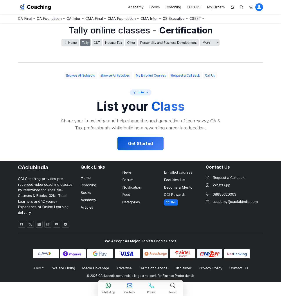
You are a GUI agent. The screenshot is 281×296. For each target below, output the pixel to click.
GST (97, 45)
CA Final (28, 20)
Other (131, 45)
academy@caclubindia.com (235, 204)
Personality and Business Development (168, 45)
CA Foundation (58, 20)
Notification (131, 189)
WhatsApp (218, 187)
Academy (136, 8)
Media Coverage (96, 270)
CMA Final (114, 20)
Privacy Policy (209, 270)
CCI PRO (194, 8)
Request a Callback (225, 180)
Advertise (124, 270)
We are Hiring (65, 270)
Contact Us (236, 270)
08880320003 (224, 196)
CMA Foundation (147, 20)
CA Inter (88, 20)
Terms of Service (153, 270)
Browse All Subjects (80, 77)
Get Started (140, 146)
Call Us (210, 77)
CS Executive (211, 20)
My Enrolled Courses (151, 77)
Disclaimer (182, 270)
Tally (85, 45)
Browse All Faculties (115, 77)
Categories (131, 204)
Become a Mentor (179, 189)
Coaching (39, 8)
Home (70, 45)
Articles (87, 209)
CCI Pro (171, 204)
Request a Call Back (185, 77)
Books (154, 8)
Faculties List (174, 182)
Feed (126, 197)
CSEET (238, 20)
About (40, 270)
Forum (127, 182)
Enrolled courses (178, 175)
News (127, 175)
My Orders (216, 8)
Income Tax (113, 45)
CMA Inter (180, 20)
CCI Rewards (175, 197)
